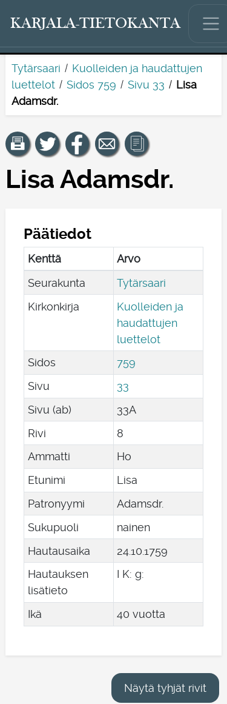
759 (126, 362)
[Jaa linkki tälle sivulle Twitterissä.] (47, 144)
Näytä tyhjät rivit (165, 688)
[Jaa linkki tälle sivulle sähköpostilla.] (107, 144)
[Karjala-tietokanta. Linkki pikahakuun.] (95, 23)
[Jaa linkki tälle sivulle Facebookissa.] (77, 144)
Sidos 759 (91, 84)
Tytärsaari (36, 68)
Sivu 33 (146, 84)
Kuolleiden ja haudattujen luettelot (150, 323)
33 (123, 386)
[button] (17, 144)
